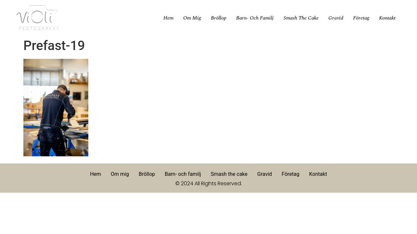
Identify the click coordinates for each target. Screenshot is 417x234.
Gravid (335, 18)
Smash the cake (301, 18)
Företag (361, 18)
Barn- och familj (255, 18)
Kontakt (387, 18)
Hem (168, 18)
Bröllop (218, 18)
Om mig (192, 18)
